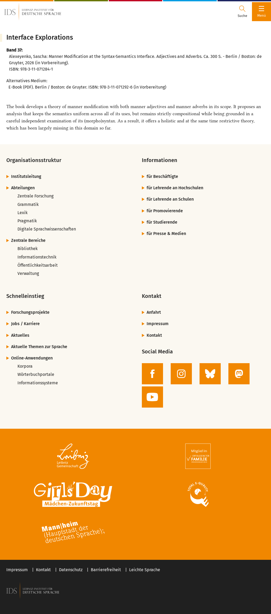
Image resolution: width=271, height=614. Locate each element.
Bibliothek (27, 248)
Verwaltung (28, 273)
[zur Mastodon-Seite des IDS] (239, 373)
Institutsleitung (26, 176)
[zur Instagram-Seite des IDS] (181, 373)
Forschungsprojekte (30, 312)
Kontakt (154, 335)
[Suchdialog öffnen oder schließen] (242, 11)
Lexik (22, 212)
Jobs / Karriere (25, 323)
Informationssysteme (37, 382)
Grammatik (28, 204)
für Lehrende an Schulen (170, 199)
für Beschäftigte (162, 176)
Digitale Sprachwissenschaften (46, 229)
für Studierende (162, 222)
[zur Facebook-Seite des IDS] (152, 373)
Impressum (158, 323)
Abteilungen (23, 187)
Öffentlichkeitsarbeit (37, 265)
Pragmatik (27, 220)
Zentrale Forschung (35, 195)
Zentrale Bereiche (28, 240)
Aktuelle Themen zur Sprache (39, 346)
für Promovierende (165, 210)
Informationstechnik (36, 257)
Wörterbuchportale (35, 374)
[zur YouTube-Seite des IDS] (152, 397)
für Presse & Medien (166, 233)
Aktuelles (20, 335)
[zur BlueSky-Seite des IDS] (210, 373)
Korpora (25, 366)
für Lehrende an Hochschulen (175, 187)
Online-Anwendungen (32, 358)
